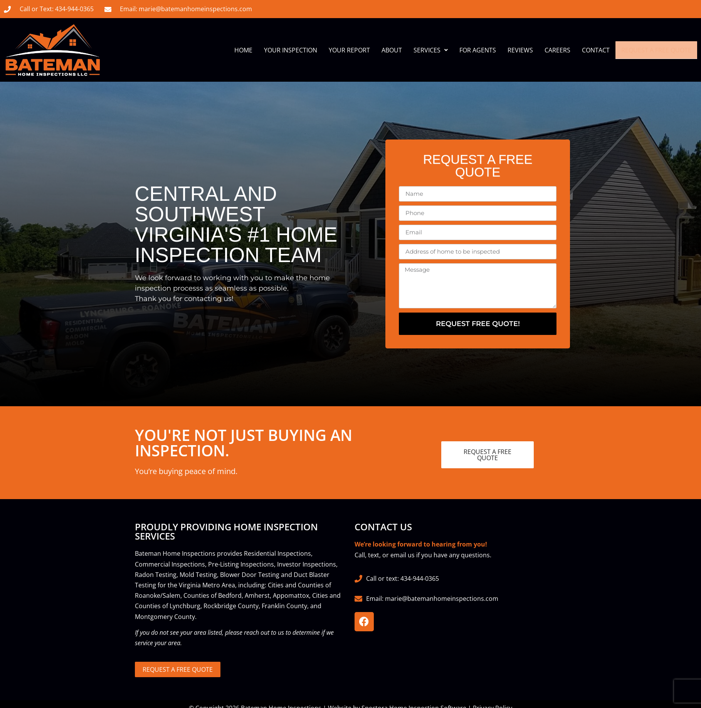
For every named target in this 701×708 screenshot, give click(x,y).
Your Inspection (290, 50)
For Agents (477, 50)
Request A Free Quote (656, 50)
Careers (557, 50)
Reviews (520, 50)
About (392, 50)
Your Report (349, 50)
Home (243, 50)
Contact (596, 50)
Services (431, 50)
